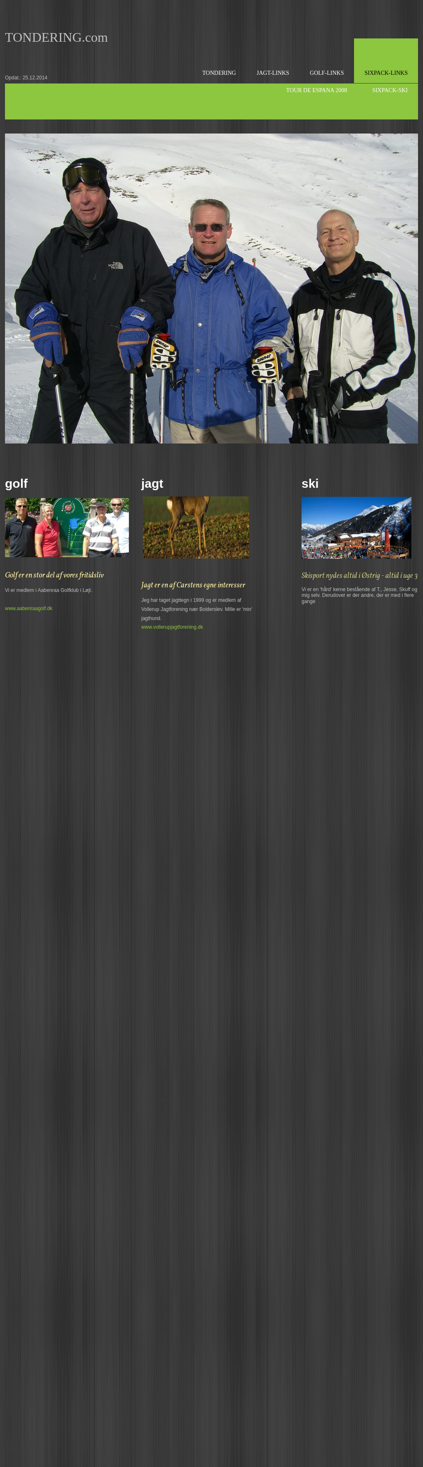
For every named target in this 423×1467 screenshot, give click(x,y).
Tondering (219, 73)
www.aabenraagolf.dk (28, 608)
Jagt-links (273, 73)
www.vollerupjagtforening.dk (172, 627)
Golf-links (327, 73)
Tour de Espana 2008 (316, 90)
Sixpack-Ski (390, 90)
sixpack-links (386, 73)
